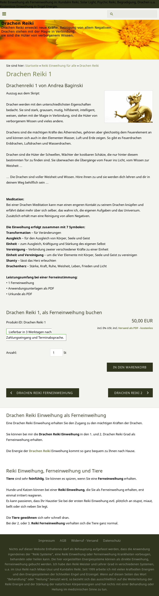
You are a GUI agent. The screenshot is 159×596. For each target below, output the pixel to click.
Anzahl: (11, 352)
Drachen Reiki (89, 66)
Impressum (47, 540)
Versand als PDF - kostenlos (135, 328)
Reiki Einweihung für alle (59, 66)
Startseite (32, 66)
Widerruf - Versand (84, 540)
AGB (63, 540)
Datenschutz (112, 540)
